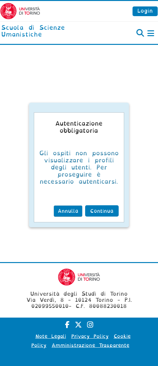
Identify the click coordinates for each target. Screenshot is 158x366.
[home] (52, 31)
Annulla (68, 211)
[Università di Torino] (20, 11)
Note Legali (50, 336)
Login (145, 11)
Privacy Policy (90, 336)
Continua (102, 211)
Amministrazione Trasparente (90, 345)
